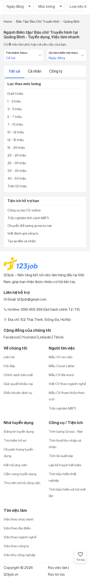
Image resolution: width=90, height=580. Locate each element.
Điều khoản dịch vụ (18, 392)
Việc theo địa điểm (17, 528)
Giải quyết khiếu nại (18, 383)
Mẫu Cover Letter (62, 365)
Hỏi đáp (9, 365)
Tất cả (15, 71)
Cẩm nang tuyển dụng (20, 473)
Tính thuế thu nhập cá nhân (65, 443)
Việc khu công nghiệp (19, 554)
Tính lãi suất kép (61, 455)
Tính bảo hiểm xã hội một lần (67, 492)
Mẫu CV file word (61, 374)
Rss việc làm (57, 567)
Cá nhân (35, 71)
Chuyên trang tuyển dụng (18, 452)
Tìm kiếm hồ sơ (15, 440)
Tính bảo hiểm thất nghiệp (62, 477)
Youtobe (29, 337)
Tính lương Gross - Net (66, 431)
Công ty (55, 71)
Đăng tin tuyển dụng (19, 431)
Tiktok (59, 337)
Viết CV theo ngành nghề (67, 383)
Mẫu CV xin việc (60, 356)
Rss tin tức (56, 574)
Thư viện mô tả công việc (22, 482)
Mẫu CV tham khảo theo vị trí (66, 396)
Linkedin (44, 337)
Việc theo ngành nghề (20, 537)
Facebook (12, 337)
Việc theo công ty (16, 545)
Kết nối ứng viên (15, 464)
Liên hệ (9, 356)
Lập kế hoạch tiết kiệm (65, 464)
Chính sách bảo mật (18, 374)
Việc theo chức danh (19, 519)
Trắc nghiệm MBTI (62, 408)
